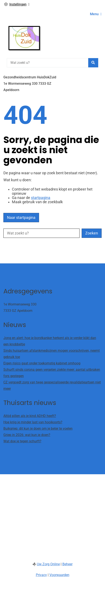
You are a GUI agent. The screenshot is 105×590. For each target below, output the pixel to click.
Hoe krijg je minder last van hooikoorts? (32, 422)
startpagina (40, 198)
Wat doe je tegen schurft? (22, 441)
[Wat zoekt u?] (47, 62)
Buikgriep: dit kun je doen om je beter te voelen (38, 428)
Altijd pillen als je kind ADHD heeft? (29, 416)
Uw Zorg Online (48, 564)
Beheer (67, 564)
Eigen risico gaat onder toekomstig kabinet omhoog (41, 363)
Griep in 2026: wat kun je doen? (26, 435)
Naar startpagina (21, 217)
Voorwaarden (59, 575)
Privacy (41, 575)
